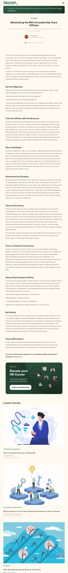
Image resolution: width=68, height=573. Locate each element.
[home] (10, 3)
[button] (63, 3)
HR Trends (34, 18)
